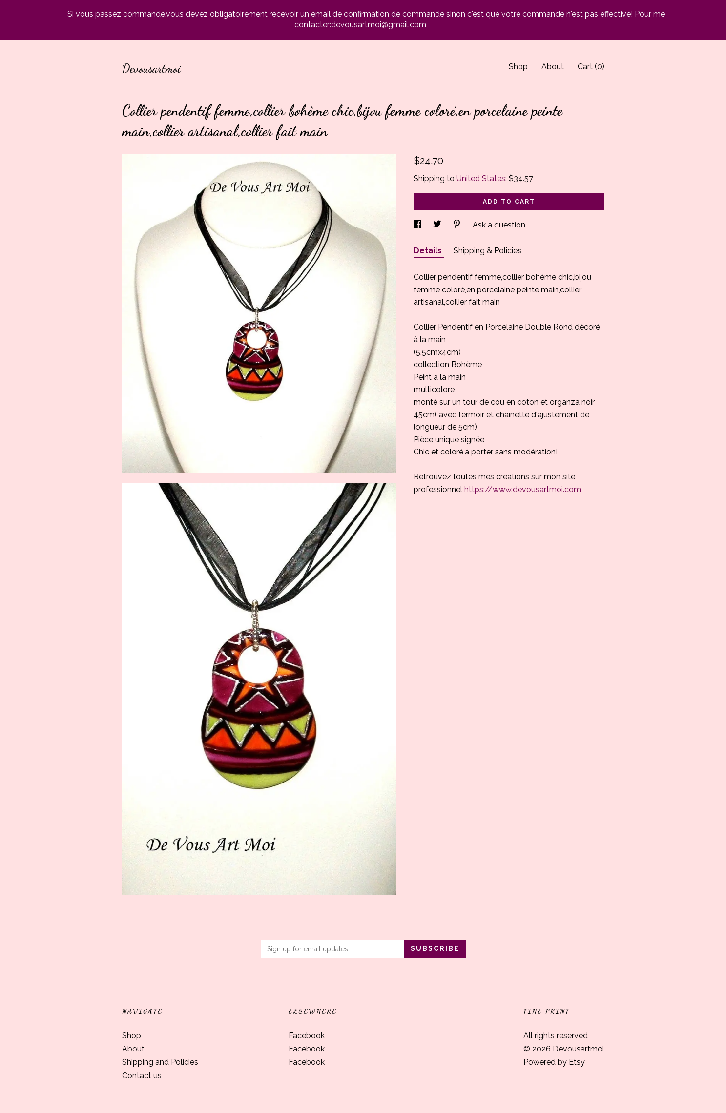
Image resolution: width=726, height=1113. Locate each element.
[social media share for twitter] (438, 224)
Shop (518, 66)
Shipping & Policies (487, 250)
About (552, 66)
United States (480, 178)
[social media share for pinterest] (458, 224)
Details (429, 250)
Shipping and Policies (160, 1062)
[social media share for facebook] (418, 224)
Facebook (307, 1035)
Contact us (142, 1075)
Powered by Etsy (554, 1062)
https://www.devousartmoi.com (522, 489)
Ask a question (499, 224)
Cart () (591, 66)
